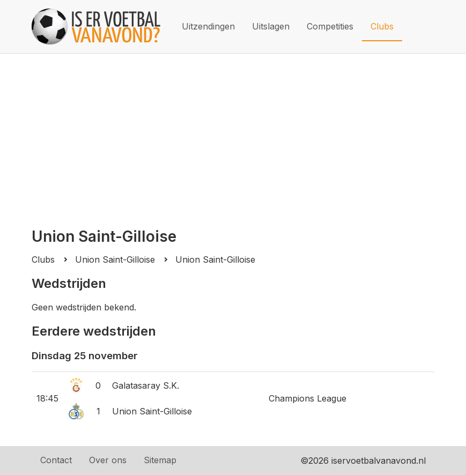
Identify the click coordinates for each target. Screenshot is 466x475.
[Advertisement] (233, 134)
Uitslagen (271, 26)
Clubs (382, 26)
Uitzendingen (208, 26)
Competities (330, 26)
